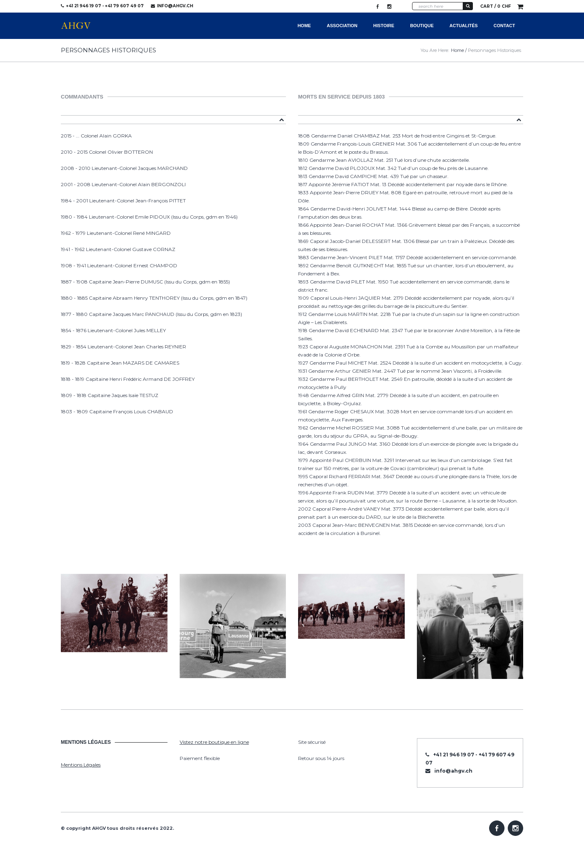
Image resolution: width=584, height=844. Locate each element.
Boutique (422, 25)
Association (342, 25)
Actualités (463, 25)
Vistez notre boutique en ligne (214, 742)
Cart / (495, 6)
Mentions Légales (81, 765)
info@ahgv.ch (175, 6)
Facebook (377, 6)
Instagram (389, 6)
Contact (504, 25)
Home (304, 25)
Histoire (383, 25)
